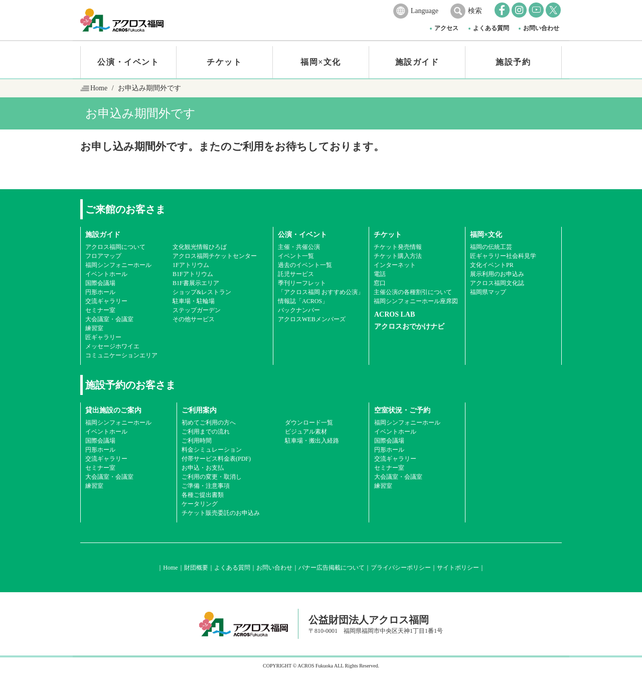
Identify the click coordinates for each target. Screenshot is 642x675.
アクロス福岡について (115, 246)
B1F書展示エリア (196, 283)
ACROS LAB (394, 314)
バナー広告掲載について (331, 567)
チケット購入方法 (398, 255)
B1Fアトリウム (193, 274)
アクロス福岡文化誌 (497, 283)
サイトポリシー (458, 567)
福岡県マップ (488, 292)
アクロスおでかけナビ (409, 326)
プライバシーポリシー (401, 567)
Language (424, 11)
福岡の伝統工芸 (491, 246)
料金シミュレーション (212, 449)
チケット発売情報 (398, 246)
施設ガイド (417, 62)
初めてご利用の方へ (209, 422)
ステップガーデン (197, 310)
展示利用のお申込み (497, 274)
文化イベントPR (492, 264)
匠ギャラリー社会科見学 (503, 255)
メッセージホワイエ (112, 346)
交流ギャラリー (106, 301)
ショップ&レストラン (202, 292)
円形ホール (100, 292)
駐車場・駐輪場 (194, 301)
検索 (475, 11)
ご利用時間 (197, 440)
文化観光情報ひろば (200, 246)
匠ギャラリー (103, 337)
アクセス (446, 28)
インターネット (395, 264)
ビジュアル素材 (306, 431)
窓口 (380, 283)
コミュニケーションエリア (121, 355)
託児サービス (296, 274)
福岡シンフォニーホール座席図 (416, 301)
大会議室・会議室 (109, 319)
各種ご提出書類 (203, 494)
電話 (380, 274)
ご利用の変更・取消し (212, 476)
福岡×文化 (320, 62)
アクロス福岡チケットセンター (215, 255)
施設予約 (513, 62)
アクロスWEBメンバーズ (312, 319)
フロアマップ (103, 255)
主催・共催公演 (299, 246)
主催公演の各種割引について (413, 292)
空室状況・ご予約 (402, 410)
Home (98, 88)
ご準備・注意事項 (206, 485)
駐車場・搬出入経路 (312, 440)
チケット (224, 62)
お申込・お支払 (203, 467)
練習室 (94, 328)
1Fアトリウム (191, 264)
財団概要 (196, 567)
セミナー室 (100, 310)
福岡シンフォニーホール (118, 264)
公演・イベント (128, 62)
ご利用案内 (199, 410)
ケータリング (200, 503)
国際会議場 (100, 283)
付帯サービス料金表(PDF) (216, 458)
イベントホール (106, 274)
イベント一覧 (296, 255)
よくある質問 (491, 28)
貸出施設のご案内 (113, 410)
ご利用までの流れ (206, 431)
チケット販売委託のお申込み (221, 512)
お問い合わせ (541, 28)
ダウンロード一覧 (309, 422)
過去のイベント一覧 (305, 264)
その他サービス (194, 319)
